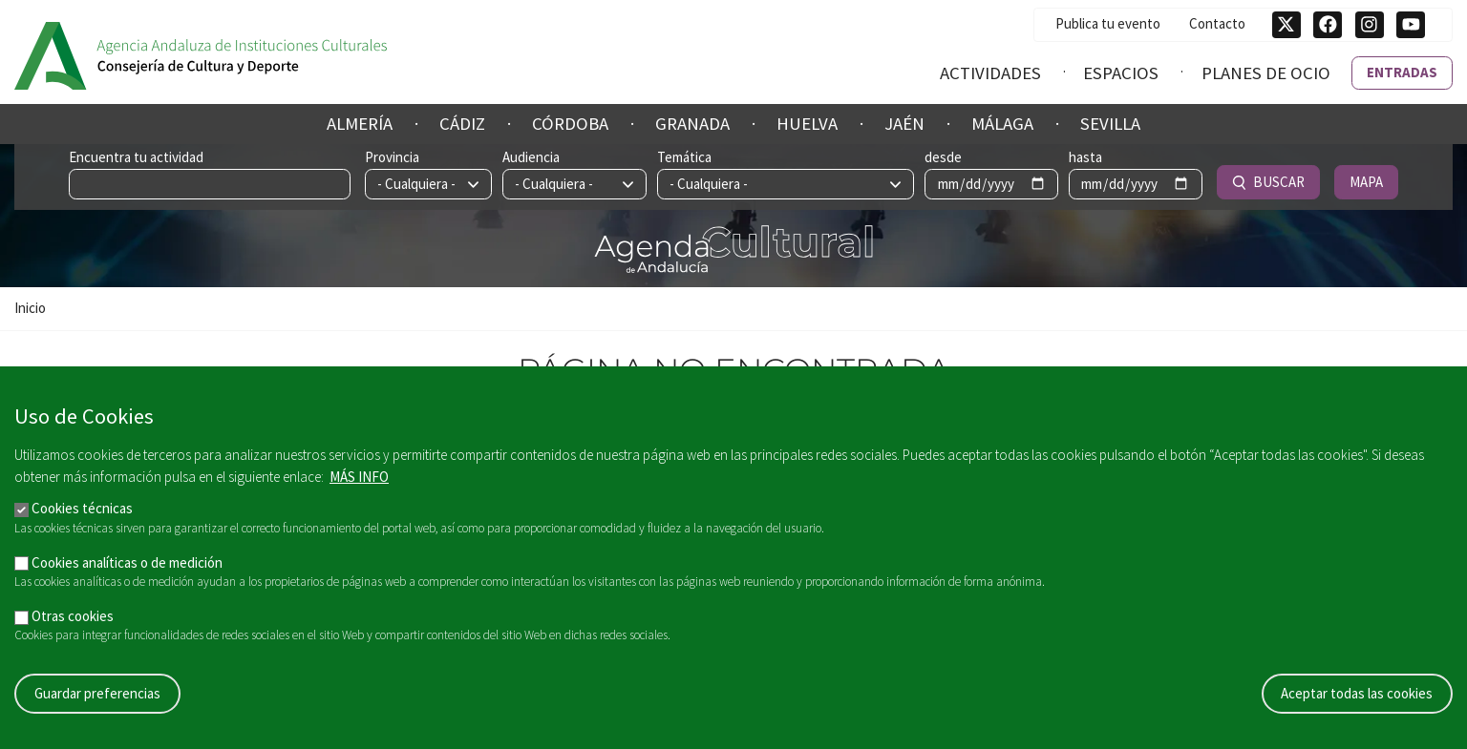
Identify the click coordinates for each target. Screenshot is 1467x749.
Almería (360, 124)
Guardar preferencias (97, 697)
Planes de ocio (1265, 73)
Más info (359, 480)
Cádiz (462, 124)
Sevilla (1110, 124)
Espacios (1121, 73)
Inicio (30, 308)
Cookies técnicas (82, 513)
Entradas (1402, 72)
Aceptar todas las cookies (1357, 697)
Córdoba (570, 124)
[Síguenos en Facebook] (1327, 24)
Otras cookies (73, 620)
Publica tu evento (1107, 23)
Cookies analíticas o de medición (127, 566)
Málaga (1002, 124)
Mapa (1366, 182)
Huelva (807, 124)
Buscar (1269, 182)
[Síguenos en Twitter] (1286, 24)
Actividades (990, 73)
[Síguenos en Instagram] (1369, 24)
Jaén (904, 124)
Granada (692, 124)
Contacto (1217, 23)
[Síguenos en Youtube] (1410, 24)
